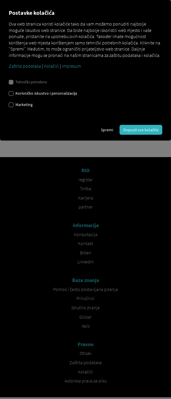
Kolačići (51, 66)
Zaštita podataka (25, 66)
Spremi (107, 129)
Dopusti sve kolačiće (140, 129)
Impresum (71, 66)
